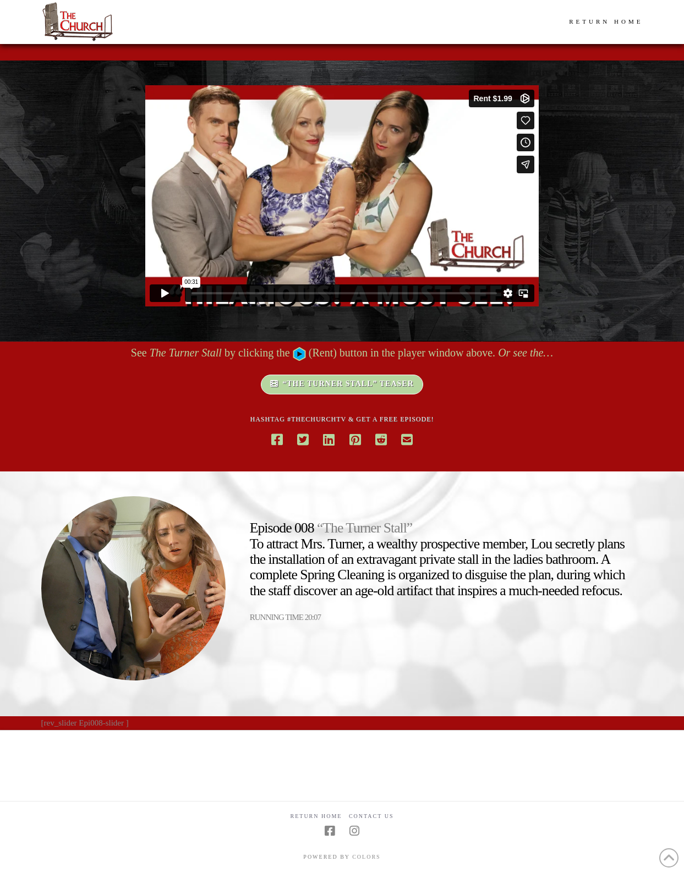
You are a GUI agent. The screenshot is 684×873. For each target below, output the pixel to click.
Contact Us (371, 816)
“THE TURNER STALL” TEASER (342, 384)
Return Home (316, 816)
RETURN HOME (606, 21)
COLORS (366, 857)
